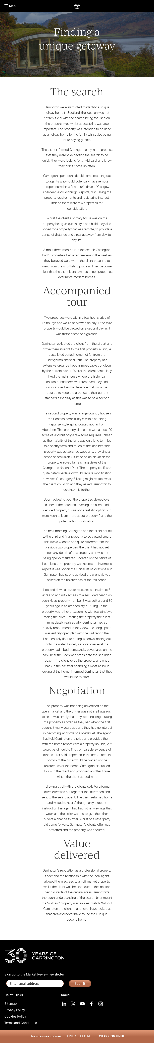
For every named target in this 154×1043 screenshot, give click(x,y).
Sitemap (10, 1003)
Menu (10, 6)
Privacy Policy (14, 1010)
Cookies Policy (15, 1016)
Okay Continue (112, 1036)
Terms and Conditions (20, 1023)
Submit (80, 983)
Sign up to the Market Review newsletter (34, 974)
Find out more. (79, 1036)
